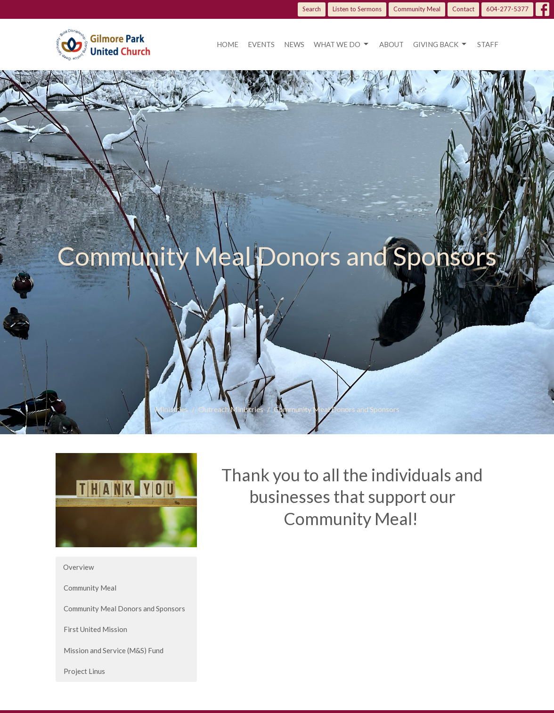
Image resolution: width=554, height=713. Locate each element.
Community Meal (416, 9)
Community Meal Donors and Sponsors (124, 608)
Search (311, 9)
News (294, 44)
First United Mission (95, 629)
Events (261, 44)
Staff (487, 44)
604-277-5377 (507, 9)
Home (227, 44)
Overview (78, 567)
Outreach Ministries (230, 409)
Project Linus (84, 671)
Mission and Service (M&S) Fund (113, 650)
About (391, 44)
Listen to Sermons (357, 9)
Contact (463, 9)
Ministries (171, 409)
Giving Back (440, 44)
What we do (342, 44)
